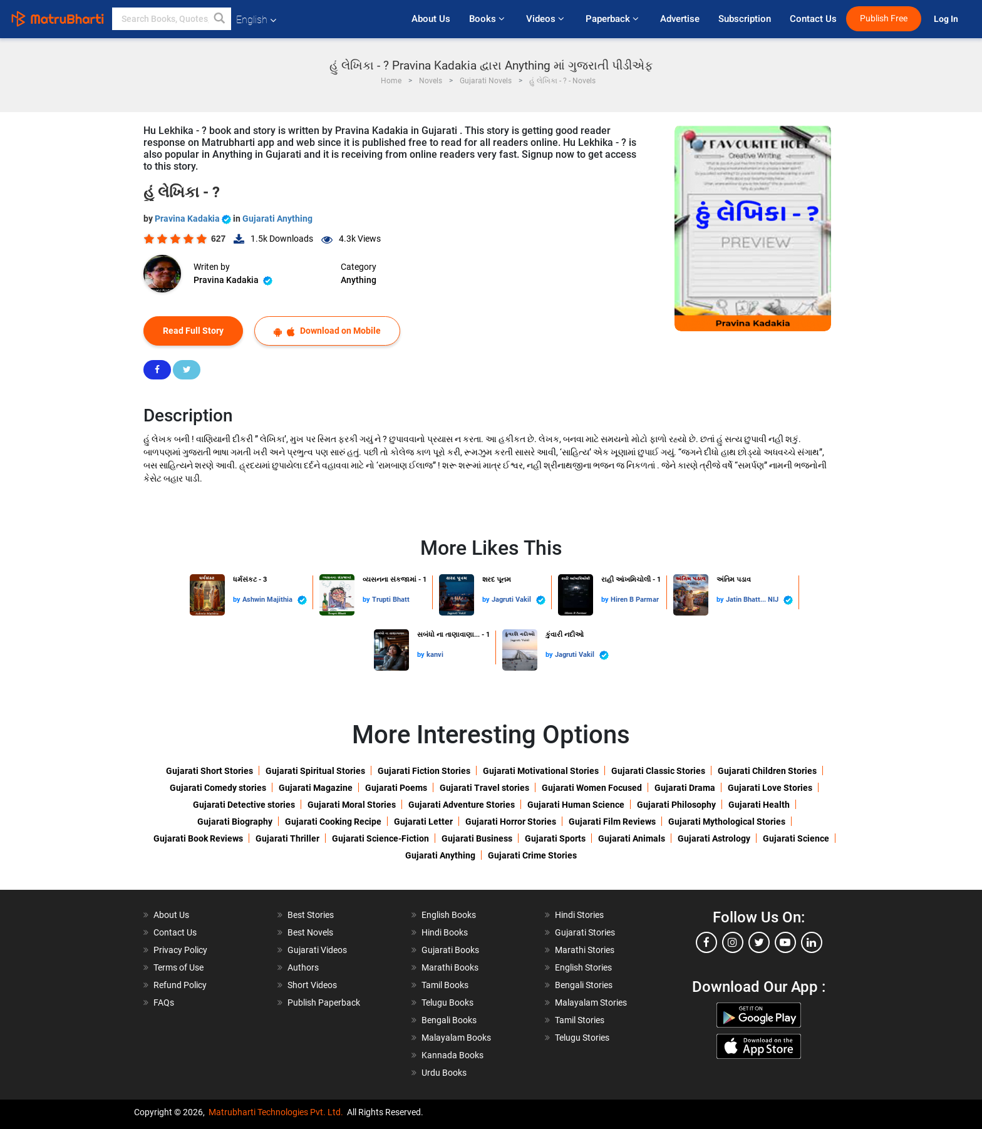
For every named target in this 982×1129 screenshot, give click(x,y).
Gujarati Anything (277, 219)
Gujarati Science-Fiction (380, 838)
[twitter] (759, 942)
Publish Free (883, 18)
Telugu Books (447, 1003)
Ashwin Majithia (274, 600)
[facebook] (706, 942)
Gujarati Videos (317, 950)
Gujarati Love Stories (770, 788)
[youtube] (785, 942)
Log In (947, 19)
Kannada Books (452, 1055)
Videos (546, 19)
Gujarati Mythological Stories (726, 822)
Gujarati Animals (631, 838)
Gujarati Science (796, 838)
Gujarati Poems (396, 788)
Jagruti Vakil (518, 600)
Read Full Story (193, 331)
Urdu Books (444, 1073)
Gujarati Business (477, 838)
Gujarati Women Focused (592, 788)
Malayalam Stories (591, 1003)
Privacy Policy (180, 950)
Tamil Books (444, 985)
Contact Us (813, 19)
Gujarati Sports (555, 838)
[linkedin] (811, 942)
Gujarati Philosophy (676, 805)
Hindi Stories (579, 915)
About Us (430, 19)
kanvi (434, 655)
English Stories (583, 967)
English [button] (256, 20)
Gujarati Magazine (316, 788)
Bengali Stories (583, 985)
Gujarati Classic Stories (658, 771)
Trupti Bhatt (391, 599)
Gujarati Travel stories (484, 788)
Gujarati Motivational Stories (541, 771)
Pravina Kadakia (194, 219)
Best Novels (310, 932)
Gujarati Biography (234, 822)
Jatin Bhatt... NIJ (759, 600)
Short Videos (312, 985)
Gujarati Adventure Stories (461, 805)
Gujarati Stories (585, 932)
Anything (358, 280)
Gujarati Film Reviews (612, 822)
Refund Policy (180, 985)
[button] (220, 19)
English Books (448, 915)
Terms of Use (178, 967)
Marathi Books (449, 967)
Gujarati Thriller (287, 838)
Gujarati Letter (423, 822)
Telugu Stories (582, 1038)
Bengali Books (449, 1020)
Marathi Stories (584, 950)
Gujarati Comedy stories (218, 788)
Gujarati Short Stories (209, 771)
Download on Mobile (327, 331)
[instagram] (732, 942)
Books (488, 19)
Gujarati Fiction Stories (424, 771)
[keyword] (171, 19)
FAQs (163, 1003)
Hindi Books (444, 932)
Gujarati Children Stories (767, 771)
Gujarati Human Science (575, 805)
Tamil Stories (579, 1020)
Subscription (744, 19)
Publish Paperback (323, 1003)
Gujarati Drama (684, 788)
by (237, 599)
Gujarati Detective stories (244, 805)
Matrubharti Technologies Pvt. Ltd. (276, 1112)
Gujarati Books (450, 950)
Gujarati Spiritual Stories (315, 771)
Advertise (680, 19)
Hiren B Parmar (635, 599)
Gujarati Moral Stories (352, 805)
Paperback (613, 19)
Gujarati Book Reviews (198, 838)
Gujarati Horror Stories (510, 822)
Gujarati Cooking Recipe (333, 822)
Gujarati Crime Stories (532, 855)
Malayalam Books (456, 1038)
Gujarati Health (759, 805)
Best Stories (310, 915)
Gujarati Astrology (714, 838)
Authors (303, 967)
